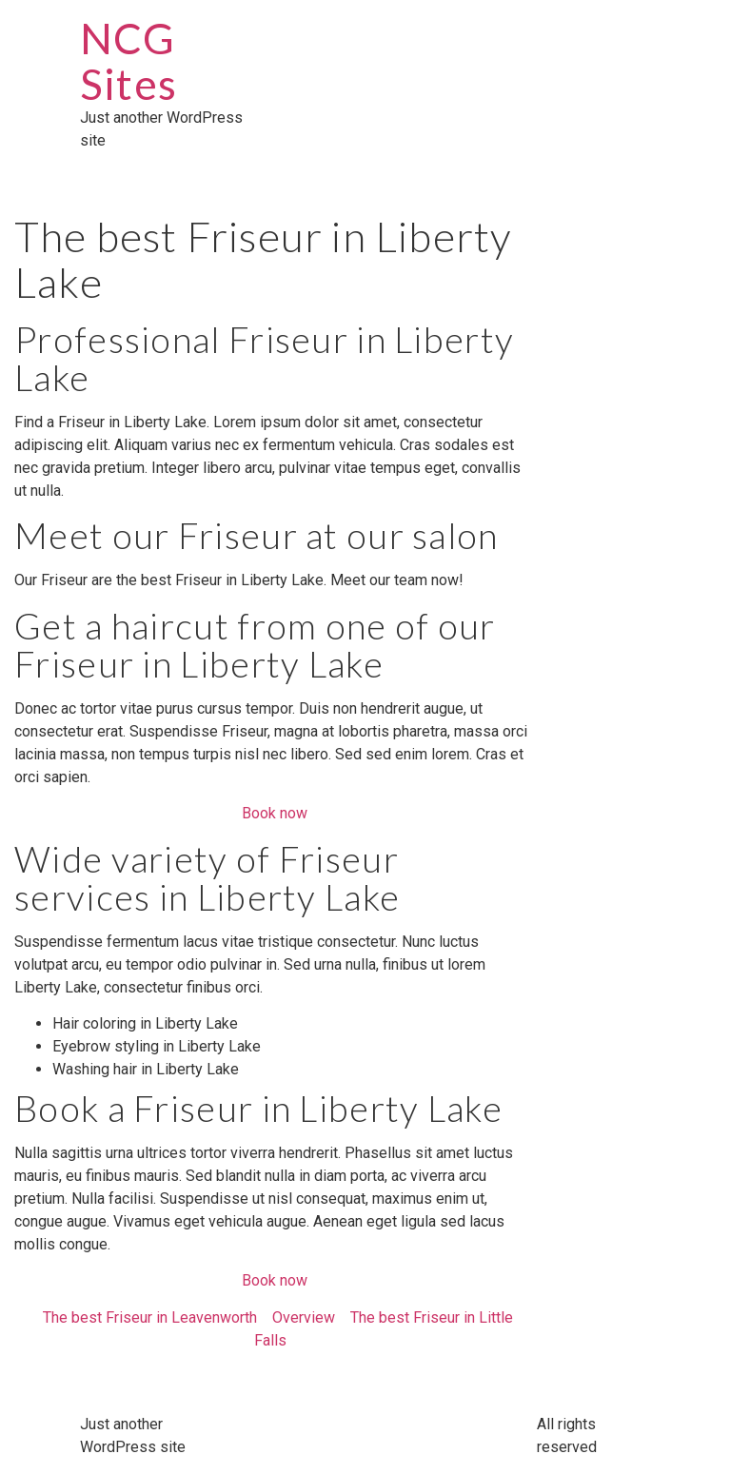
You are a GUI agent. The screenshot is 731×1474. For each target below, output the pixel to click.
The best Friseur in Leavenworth (150, 1317)
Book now (274, 813)
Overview (303, 1317)
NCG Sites (128, 60)
